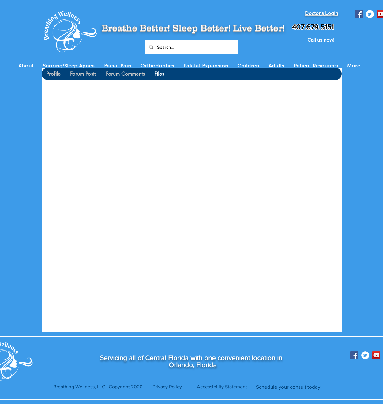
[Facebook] (359, 14)
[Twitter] (370, 14)
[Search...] (191, 47)
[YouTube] (376, 355)
